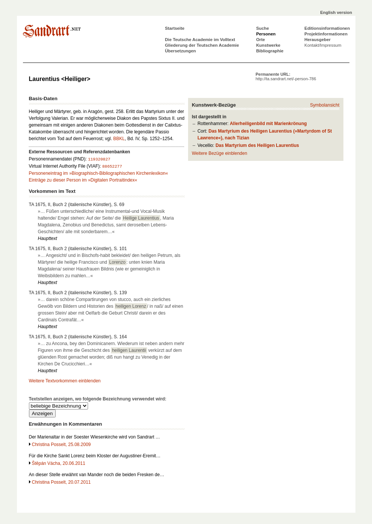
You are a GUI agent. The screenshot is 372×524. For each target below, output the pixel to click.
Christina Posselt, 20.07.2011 (61, 482)
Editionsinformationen (327, 28)
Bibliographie (270, 51)
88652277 (112, 166)
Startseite (175, 28)
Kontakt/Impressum (322, 45)
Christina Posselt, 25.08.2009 (61, 444)
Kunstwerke (268, 45)
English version (336, 12)
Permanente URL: (286, 76)
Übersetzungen (180, 51)
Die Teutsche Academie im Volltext (200, 39)
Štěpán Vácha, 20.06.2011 (58, 463)
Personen (266, 34)
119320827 (99, 159)
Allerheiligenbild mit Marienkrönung (268, 123)
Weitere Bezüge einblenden (219, 153)
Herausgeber (317, 39)
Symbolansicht (324, 105)
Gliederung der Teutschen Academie (202, 45)
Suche (262, 28)
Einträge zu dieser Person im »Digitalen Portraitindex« (83, 180)
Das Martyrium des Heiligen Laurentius (257, 145)
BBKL (119, 138)
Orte (260, 39)
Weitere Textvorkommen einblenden (65, 380)
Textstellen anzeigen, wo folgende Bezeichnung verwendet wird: (98, 399)
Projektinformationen (326, 34)
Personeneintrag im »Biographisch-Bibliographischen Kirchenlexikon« (98, 173)
